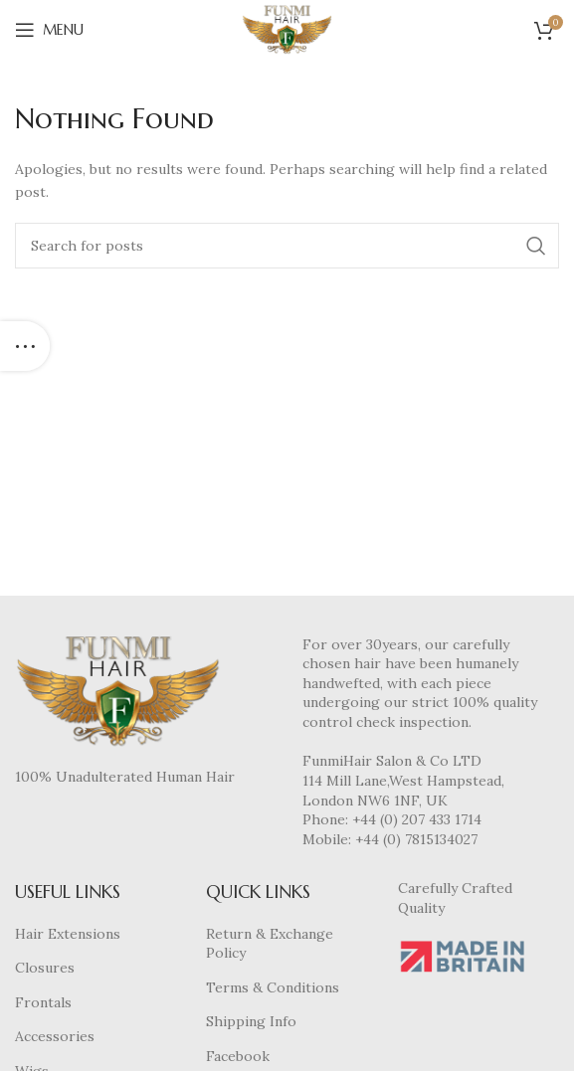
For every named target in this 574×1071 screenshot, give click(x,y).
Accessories (55, 1036)
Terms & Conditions (272, 987)
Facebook (238, 1056)
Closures (45, 968)
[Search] (287, 245)
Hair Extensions (67, 934)
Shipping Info (251, 1021)
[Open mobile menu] (49, 30)
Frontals (43, 1002)
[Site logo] (287, 29)
